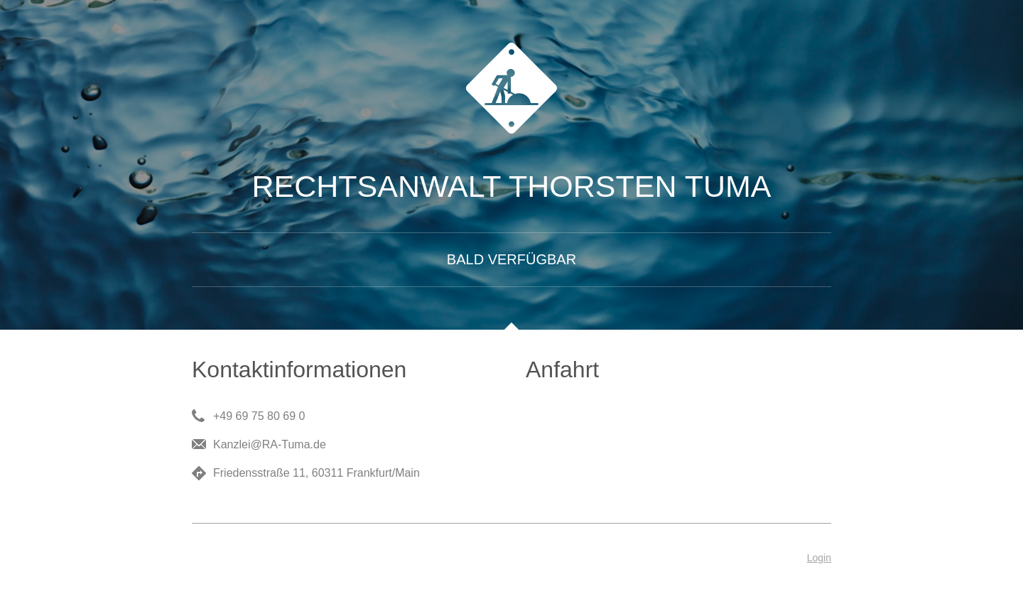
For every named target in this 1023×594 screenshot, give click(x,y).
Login (819, 557)
